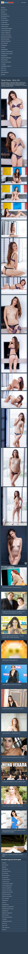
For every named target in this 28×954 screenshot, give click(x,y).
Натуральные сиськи (7, 908)
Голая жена (5, 877)
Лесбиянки (5, 900)
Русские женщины (7, 917)
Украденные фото (7, 921)
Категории (23, 2)
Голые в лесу (5, 881)
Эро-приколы (6, 927)
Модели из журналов (8, 906)
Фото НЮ (4, 925)
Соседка (4, 919)
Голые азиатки (6, 879)
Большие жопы (6, 871)
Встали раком (6, 875)
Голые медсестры (7, 885)
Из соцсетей (5, 898)
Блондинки (5, 869)
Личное (4, 902)
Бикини (4, 867)
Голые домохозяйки (7, 883)
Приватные (5, 910)
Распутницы (5, 915)
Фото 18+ (4, 923)
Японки (4, 929)
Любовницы (5, 904)
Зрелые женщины (7, 896)
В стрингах (5, 873)
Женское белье (6, 894)
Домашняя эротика (7, 892)
